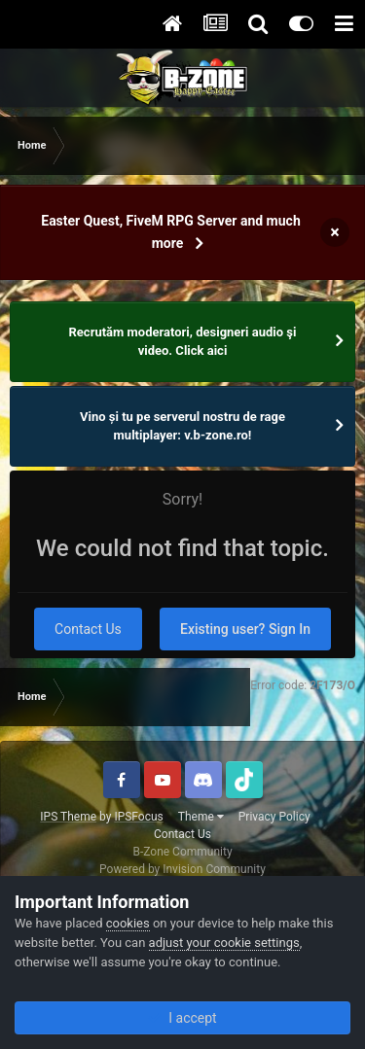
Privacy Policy (274, 816)
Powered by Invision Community (182, 869)
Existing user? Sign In (245, 629)
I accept (182, 1018)
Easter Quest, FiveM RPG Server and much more (170, 232)
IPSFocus (138, 816)
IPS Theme (68, 816)
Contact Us (88, 629)
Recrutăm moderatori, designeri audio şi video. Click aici (183, 342)
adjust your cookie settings (224, 942)
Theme (201, 816)
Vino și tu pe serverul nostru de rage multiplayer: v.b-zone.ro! (182, 426)
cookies (128, 923)
